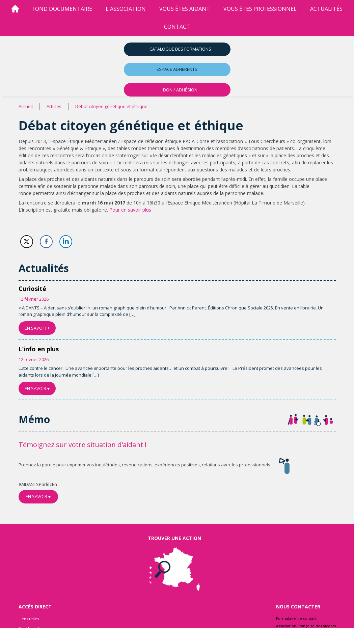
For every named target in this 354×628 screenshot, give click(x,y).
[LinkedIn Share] (65, 241)
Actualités (326, 8)
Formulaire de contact (296, 618)
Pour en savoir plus (130, 210)
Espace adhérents (177, 69)
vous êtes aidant (184, 8)
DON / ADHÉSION (180, 90)
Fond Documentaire (62, 8)
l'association (126, 8)
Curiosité (32, 288)
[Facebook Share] (46, 241)
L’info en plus (39, 349)
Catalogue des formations (180, 49)
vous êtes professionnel (260, 8)
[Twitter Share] (26, 241)
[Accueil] (15, 9)
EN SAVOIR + (37, 328)
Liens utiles (29, 618)
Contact (177, 26)
